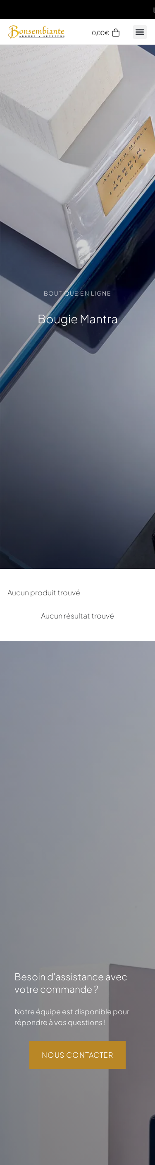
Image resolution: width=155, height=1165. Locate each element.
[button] (140, 32)
